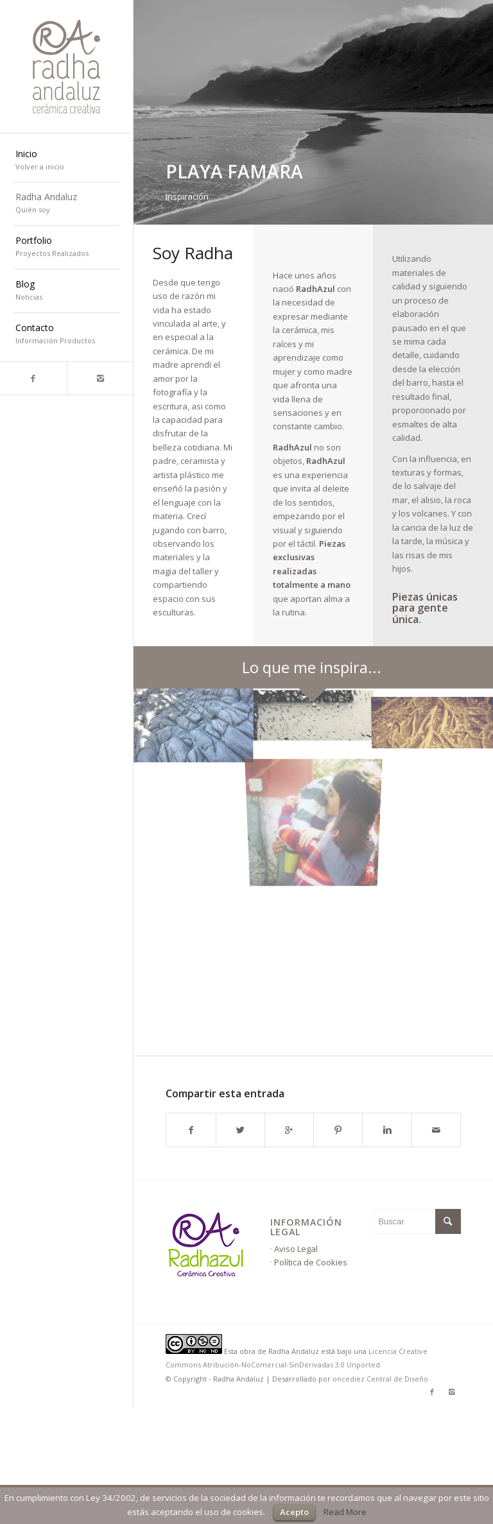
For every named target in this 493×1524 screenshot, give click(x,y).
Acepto (294, 1512)
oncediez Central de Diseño (380, 1378)
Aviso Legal (296, 1248)
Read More (345, 1512)
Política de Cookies (310, 1262)
